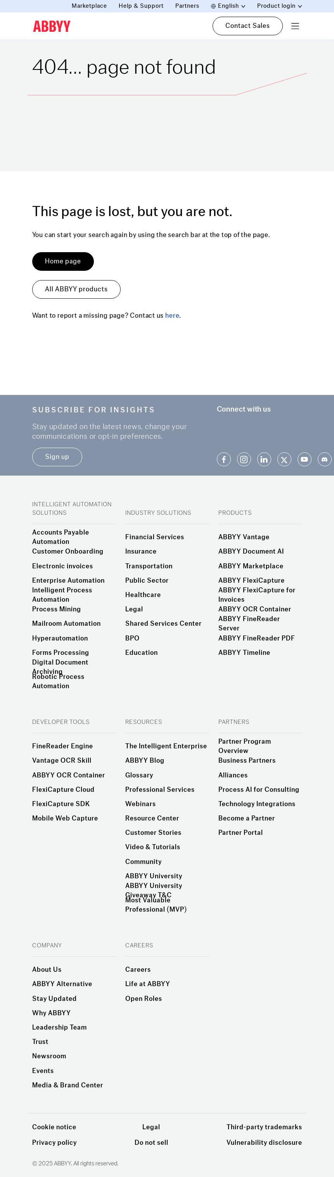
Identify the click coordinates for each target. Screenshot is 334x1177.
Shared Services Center (163, 623)
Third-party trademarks (264, 1127)
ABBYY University (153, 876)
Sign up (57, 457)
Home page (63, 261)
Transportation (149, 566)
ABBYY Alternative (62, 984)
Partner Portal (240, 832)
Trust (40, 1042)
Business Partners (247, 760)
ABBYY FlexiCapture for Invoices (257, 595)
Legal (134, 609)
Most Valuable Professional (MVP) (156, 905)
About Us (47, 969)
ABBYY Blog (144, 760)
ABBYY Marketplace (251, 566)
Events (43, 1071)
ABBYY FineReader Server (249, 623)
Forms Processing (60, 652)
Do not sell (151, 1143)
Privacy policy (54, 1143)
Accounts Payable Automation (60, 537)
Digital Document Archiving (60, 667)
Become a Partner (246, 818)
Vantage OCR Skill (62, 760)
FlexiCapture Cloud (63, 789)
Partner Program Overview (244, 746)
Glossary (139, 775)
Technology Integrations (257, 804)
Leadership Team (59, 1027)
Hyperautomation (60, 638)
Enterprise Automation (68, 580)
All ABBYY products (76, 289)
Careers (138, 969)
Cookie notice (54, 1127)
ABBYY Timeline (244, 652)
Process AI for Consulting (258, 789)
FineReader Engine (62, 746)
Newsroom (49, 1056)
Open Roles (143, 998)
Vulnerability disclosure (264, 1143)
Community (143, 862)
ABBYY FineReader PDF (256, 638)
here (172, 316)
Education (141, 652)
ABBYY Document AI (251, 551)
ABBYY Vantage (244, 537)
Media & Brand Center (67, 1085)
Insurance (141, 551)
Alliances (233, 775)
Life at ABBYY (147, 984)
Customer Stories (153, 832)
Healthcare (143, 595)
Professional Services (160, 789)
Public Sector (147, 580)
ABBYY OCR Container (254, 609)
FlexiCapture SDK (61, 804)
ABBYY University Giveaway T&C (153, 890)
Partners (187, 6)
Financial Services (154, 537)
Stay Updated (54, 998)
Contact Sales (247, 26)
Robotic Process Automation (58, 681)
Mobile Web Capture (65, 818)
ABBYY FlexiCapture (251, 580)
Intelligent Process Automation (62, 595)
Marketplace (89, 6)
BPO (132, 638)
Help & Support (141, 6)
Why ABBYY (51, 1013)
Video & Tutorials (152, 847)
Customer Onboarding (68, 551)
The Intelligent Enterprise (166, 746)
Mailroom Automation (66, 623)
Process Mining (56, 609)
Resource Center (152, 818)
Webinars (140, 804)
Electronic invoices (62, 566)
